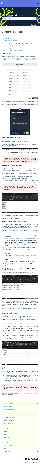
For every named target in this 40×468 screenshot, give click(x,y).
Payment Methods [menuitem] (8, 412)
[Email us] (37, 459)
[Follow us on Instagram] (34, 459)
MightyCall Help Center (7, 28)
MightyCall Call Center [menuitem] (7, 403)
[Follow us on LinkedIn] (29, 459)
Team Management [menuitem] (8, 428)
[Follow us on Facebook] (26, 459)
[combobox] (19, 18)
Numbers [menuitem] (6, 426)
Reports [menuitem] (6, 434)
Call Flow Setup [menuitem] (7, 423)
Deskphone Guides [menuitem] (8, 445)
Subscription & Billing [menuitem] (9, 409)
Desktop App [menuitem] (7, 440)
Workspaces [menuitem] (7, 431)
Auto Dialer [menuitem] (7, 414)
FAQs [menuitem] (5, 448)
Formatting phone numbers (15, 50)
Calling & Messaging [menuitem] (9, 417)
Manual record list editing (11, 40)
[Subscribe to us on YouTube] (32, 459)
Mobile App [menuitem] (6, 437)
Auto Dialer (31, 28)
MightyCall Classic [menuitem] (6, 451)
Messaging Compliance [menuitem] (9, 420)
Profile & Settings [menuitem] (8, 406)
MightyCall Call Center (20, 28)
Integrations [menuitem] (7, 443)
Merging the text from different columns (18, 48)
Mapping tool (8, 38)
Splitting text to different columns (16, 45)
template (27, 58)
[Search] (37, 18)
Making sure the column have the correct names (20, 43)
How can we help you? (12, 15)
